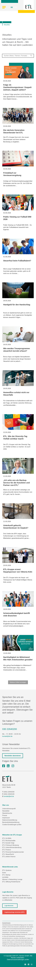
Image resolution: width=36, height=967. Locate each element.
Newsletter (5, 811)
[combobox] (18, 55)
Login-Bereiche (8, 905)
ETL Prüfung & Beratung (10, 845)
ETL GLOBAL (6, 838)
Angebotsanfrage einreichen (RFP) (14, 912)
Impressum (6, 818)
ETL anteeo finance (8, 856)
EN (16, 7)
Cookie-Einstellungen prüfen (11, 824)
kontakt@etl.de (7, 736)
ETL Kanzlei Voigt (8, 843)
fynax (4, 872)
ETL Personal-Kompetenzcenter (13, 852)
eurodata (5, 877)
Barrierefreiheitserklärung (10, 822)
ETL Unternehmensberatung (11, 847)
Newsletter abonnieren (12, 755)
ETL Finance (6, 850)
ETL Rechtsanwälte (8, 840)
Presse (4, 815)
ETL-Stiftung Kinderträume (11, 882)
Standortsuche (7, 813)
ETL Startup (6, 875)
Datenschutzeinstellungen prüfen (18, 959)
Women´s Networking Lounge (12, 879)
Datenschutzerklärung (9, 820)
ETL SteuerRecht (8, 854)
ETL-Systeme (6, 870)
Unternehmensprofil (9, 808)
